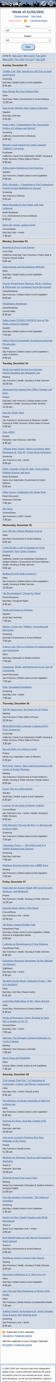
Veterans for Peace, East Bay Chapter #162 (24, 1120)
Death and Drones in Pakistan (18, 610)
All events (7, 1336)
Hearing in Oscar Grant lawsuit (18, 247)
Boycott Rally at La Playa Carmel (20, 749)
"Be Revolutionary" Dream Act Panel (22, 593)
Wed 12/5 (8, 59)
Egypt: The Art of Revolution (17, 788)
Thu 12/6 (19, 59)
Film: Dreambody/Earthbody (17, 687)
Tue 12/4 (40, 55)
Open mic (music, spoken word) (19, 224)
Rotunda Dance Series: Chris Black (21, 908)
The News (8, 508)
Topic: (28, 26)
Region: (28, 36)
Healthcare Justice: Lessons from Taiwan (23, 1257)
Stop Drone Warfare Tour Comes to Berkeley (25, 108)
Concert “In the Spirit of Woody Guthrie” (24, 805)
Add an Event (15, 20)
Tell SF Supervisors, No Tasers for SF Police (25, 709)
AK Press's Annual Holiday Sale (19, 924)
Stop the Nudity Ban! (13, 412)
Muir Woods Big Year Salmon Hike (21, 91)
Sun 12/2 (17, 55)
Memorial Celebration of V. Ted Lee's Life (24, 1274)
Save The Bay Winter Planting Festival (22, 531)
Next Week (36, 16)
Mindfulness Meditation (15, 303)
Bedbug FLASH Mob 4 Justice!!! (20, 573)
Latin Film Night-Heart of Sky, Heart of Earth (26, 1001)
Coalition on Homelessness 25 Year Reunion (25, 944)
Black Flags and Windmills (16, 1058)
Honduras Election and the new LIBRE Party (25, 865)
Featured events (23, 1336)
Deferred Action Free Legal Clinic (20, 1177)
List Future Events (38, 20)
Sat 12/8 (40, 59)
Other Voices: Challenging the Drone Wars (24, 492)
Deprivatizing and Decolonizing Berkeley (24, 266)
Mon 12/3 (29, 55)
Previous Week (21, 16)
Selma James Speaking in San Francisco (23, 167)
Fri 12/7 (30, 59)
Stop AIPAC (9, 432)
